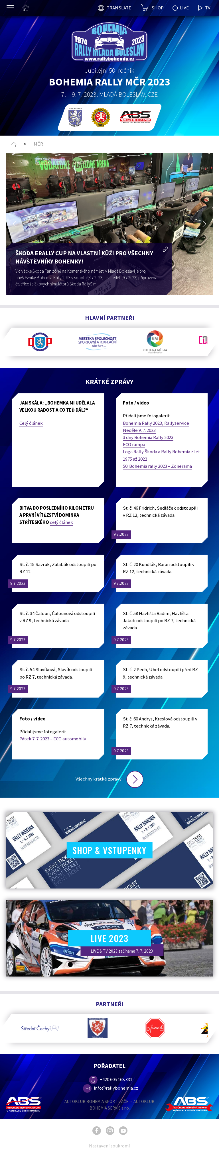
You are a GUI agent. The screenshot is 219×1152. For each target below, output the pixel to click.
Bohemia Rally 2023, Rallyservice (156, 423)
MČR (38, 144)
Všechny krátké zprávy (109, 779)
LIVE (181, 8)
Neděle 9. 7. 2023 (139, 430)
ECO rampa (134, 444)
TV (204, 8)
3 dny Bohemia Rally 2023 (148, 437)
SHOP (157, 8)
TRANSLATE (119, 8)
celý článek (61, 522)
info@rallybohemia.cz (110, 1088)
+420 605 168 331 (110, 1079)
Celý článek (31, 423)
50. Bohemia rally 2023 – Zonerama (157, 466)
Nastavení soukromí (109, 1146)
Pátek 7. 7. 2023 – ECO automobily (52, 739)
